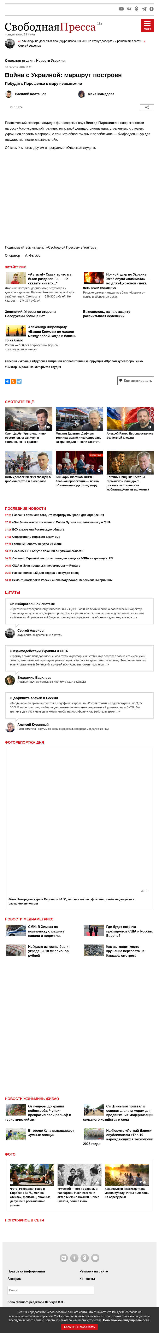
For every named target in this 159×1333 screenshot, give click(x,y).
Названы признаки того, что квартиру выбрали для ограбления (54, 515)
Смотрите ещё (19, 402)
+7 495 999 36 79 (27, 1253)
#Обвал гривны (74, 361)
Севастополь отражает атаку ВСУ (32, 537)
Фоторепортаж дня (24, 742)
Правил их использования (28, 1176)
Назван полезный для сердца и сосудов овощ (42, 573)
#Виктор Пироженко (19, 367)
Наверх (79, 1299)
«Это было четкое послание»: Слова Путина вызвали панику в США (58, 523)
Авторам (14, 1141)
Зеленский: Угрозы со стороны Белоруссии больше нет (30, 314)
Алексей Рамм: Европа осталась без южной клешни (130, 435)
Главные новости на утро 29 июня (33, 544)
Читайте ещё (15, 267)
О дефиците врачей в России (34, 698)
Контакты (87, 1141)
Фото (10, 1017)
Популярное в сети (24, 1083)
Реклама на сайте (94, 1133)
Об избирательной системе (32, 604)
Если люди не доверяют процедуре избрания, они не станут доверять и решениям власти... (81, 41)
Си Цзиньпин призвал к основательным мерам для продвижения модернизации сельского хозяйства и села (118, 975)
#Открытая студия (48, 367)
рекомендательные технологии (92, 1281)
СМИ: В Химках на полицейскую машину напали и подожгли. (46, 794)
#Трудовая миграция (47, 361)
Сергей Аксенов (29, 45)
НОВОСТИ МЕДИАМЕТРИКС (29, 782)
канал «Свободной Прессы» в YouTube (66, 247)
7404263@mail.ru (30, 1269)
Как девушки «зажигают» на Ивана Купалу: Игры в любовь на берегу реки (127, 1055)
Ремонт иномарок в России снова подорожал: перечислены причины (58, 580)
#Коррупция (94, 361)
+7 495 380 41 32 (27, 1274)
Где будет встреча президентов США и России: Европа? (129, 794)
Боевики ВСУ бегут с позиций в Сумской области (44, 551)
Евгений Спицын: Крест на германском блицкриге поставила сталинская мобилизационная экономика (128, 483)
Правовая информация (26, 1133)
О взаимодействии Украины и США (39, 651)
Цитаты (12, 593)
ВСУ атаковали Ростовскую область (34, 530)
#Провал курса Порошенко (123, 361)
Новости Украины (50, 60)
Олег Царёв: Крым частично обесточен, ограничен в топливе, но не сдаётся (25, 437)
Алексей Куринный (33, 724)
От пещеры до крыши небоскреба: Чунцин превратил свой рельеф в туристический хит (38, 975)
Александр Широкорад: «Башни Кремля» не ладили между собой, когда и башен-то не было (40, 333)
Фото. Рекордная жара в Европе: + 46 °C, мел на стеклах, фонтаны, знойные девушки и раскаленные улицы (71, 763)
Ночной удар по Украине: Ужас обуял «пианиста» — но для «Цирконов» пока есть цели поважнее (116, 281)
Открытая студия (80, 147)
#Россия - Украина (18, 361)
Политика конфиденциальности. (126, 1320)
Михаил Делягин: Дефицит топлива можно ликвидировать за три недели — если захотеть (78, 437)
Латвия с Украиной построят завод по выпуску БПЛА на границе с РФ (59, 559)
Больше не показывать (79, 1327)
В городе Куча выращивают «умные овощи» (51, 995)
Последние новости (25, 509)
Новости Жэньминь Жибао (32, 961)
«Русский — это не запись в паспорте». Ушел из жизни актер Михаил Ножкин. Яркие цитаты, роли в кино (78, 1057)
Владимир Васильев (34, 677)
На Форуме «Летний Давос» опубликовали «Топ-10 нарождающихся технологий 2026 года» (118, 999)
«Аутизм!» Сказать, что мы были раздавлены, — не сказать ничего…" (50, 279)
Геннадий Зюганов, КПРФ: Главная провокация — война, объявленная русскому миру (78, 481)
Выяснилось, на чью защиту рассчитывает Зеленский (106, 314)
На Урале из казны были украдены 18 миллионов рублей (48, 813)
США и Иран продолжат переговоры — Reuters (42, 566)
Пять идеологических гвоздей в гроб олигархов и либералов (28, 479)
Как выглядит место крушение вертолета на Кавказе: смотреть (125, 813)
